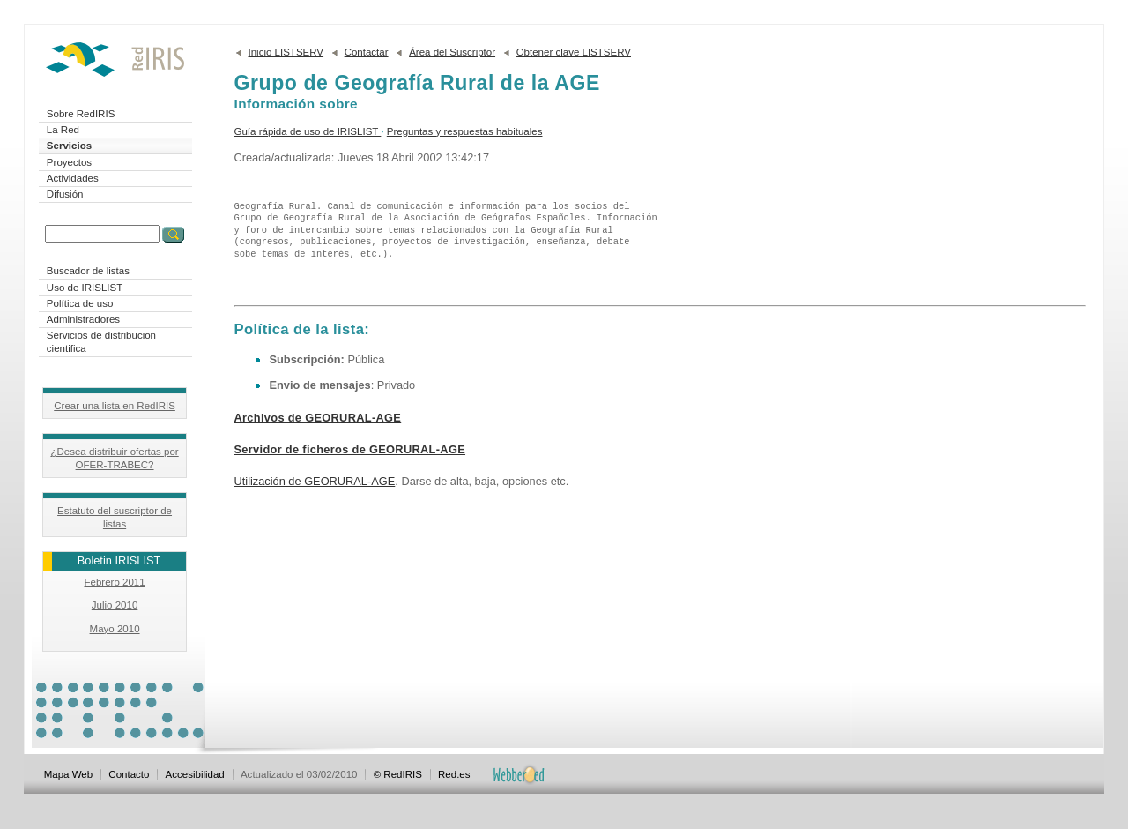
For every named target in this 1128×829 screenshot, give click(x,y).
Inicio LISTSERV (286, 52)
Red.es (454, 774)
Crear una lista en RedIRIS (114, 405)
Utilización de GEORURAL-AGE (315, 481)
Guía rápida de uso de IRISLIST (308, 131)
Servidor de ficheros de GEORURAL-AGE (350, 449)
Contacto (128, 774)
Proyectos (69, 162)
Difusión (65, 194)
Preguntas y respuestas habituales (465, 131)
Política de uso (80, 303)
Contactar (367, 52)
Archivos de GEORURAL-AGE (318, 417)
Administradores (83, 319)
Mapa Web (68, 774)
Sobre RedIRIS (81, 113)
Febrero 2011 (114, 582)
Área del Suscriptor (452, 52)
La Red (63, 129)
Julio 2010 (115, 605)
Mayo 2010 (115, 629)
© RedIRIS (398, 774)
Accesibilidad (195, 774)
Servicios (69, 145)
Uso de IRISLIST (84, 287)
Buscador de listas (88, 270)
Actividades (73, 178)
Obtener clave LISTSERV (573, 52)
